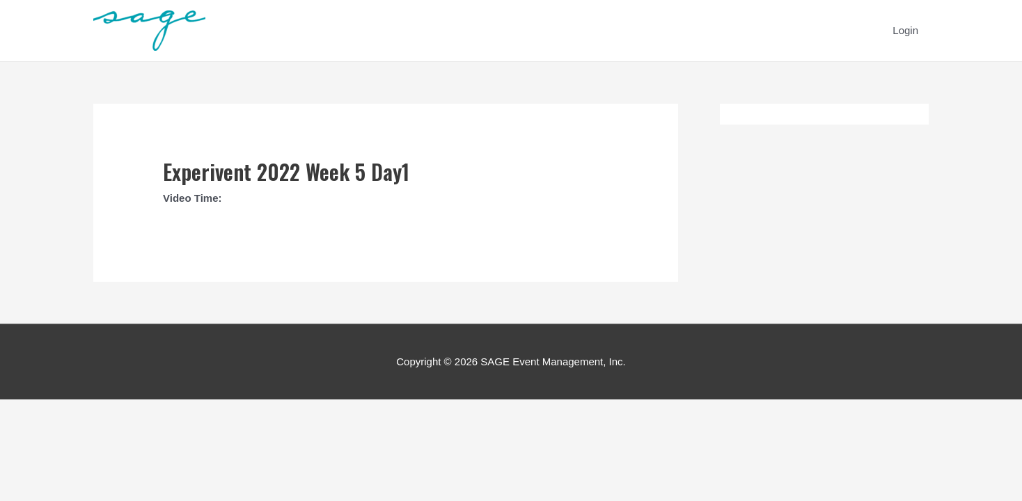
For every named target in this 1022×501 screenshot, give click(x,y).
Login (905, 30)
